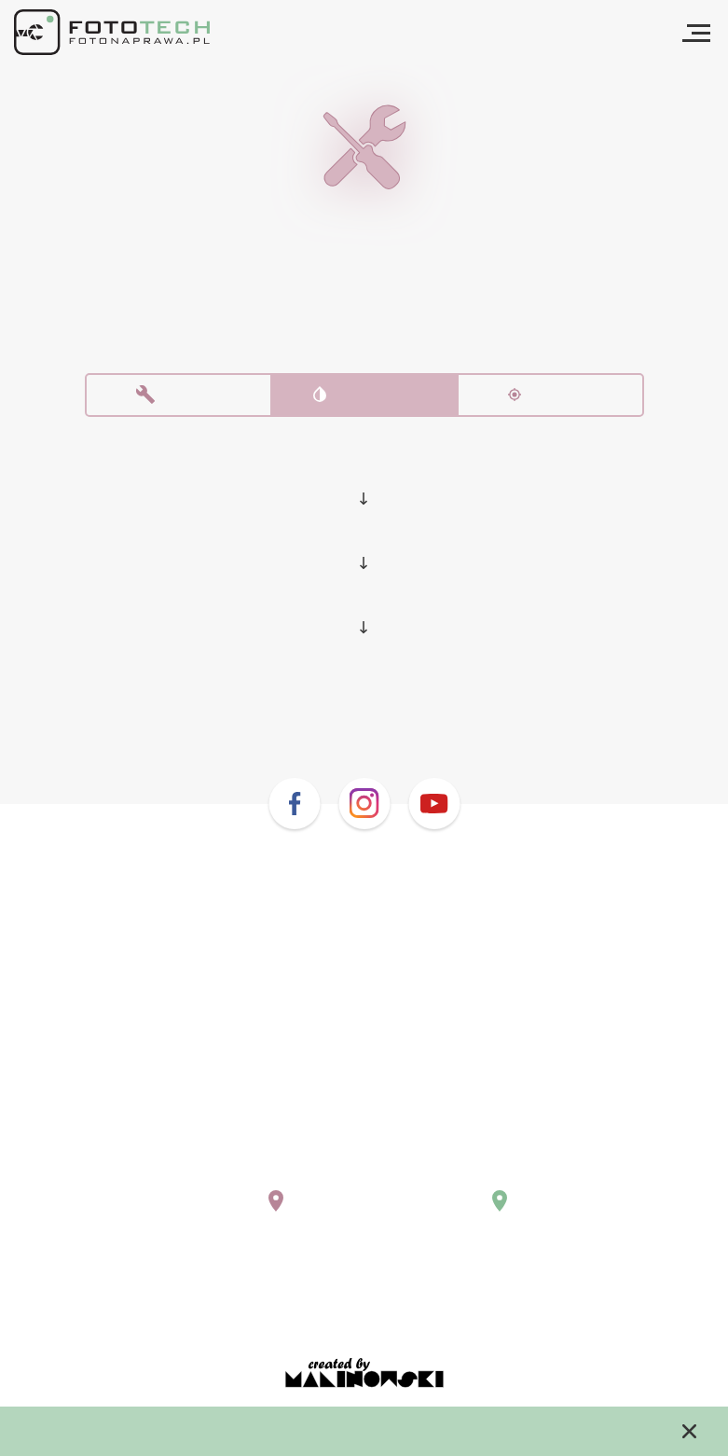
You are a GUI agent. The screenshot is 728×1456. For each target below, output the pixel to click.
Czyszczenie (364, 399)
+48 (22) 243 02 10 (205, 1153)
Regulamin (364, 1299)
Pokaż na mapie (210, 1214)
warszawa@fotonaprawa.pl (235, 1171)
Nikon (364, 539)
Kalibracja (550, 399)
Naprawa (178, 399)
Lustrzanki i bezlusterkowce (364, 472)
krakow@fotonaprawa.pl (478, 1171)
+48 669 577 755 (451, 1153)
